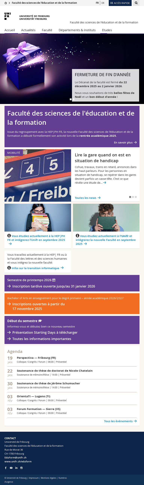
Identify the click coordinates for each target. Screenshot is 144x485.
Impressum (34, 478)
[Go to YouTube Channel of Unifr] (11, 468)
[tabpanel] (72, 69)
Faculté (47, 30)
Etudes (107, 30)
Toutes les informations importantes (41, 338)
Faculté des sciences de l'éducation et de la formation (44, 2)
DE (102, 2)
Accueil (9, 30)
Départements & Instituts (77, 30)
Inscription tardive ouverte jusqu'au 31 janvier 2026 (53, 286)
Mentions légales (48, 478)
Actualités (28, 30)
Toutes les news (85, 198)
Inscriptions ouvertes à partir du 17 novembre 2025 (38, 306)
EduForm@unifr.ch (15, 457)
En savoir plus (123, 142)
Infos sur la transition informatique (35, 268)
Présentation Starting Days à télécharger (45, 332)
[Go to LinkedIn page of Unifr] (16, 468)
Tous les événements (118, 421)
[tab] (71, 99)
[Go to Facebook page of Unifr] (5, 467)
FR (97, 2)
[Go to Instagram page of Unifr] (21, 468)
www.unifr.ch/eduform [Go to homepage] (18, 461)
